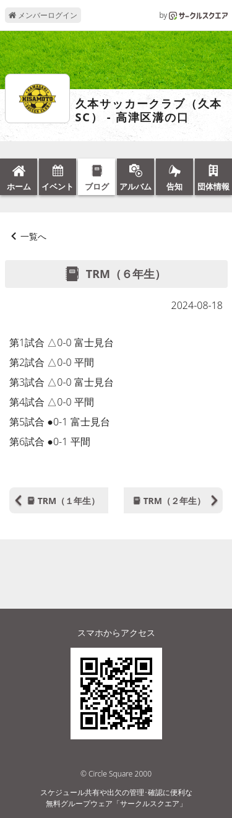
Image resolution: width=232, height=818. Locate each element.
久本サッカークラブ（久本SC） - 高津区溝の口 (149, 110)
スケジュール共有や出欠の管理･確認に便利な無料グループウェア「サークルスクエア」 (116, 798)
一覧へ (33, 236)
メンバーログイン (43, 15)
